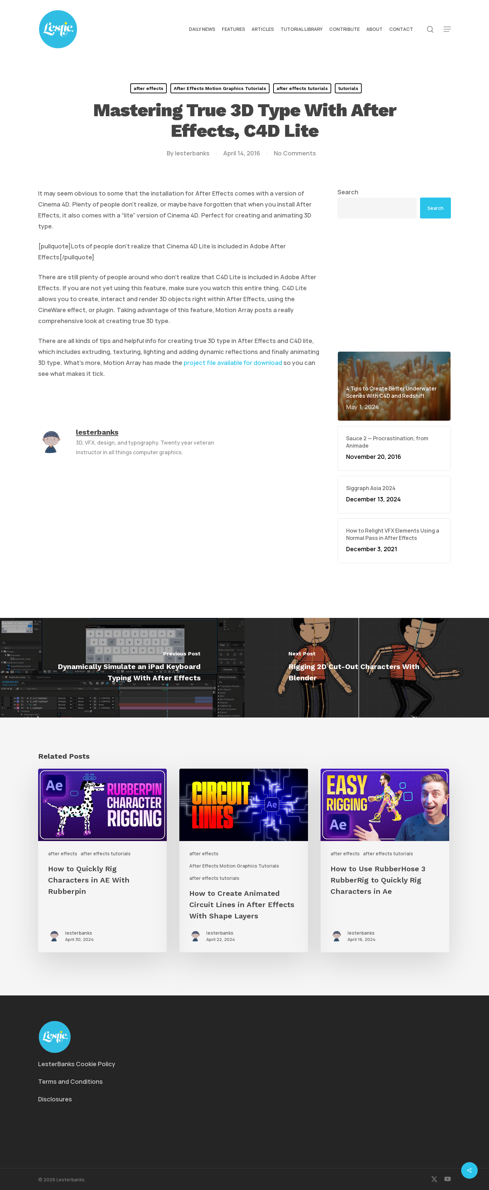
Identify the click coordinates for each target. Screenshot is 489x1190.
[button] (447, 29)
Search (347, 192)
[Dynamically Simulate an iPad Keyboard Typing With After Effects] (122, 668)
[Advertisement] (394, 284)
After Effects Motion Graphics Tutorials (220, 88)
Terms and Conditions (70, 1081)
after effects (148, 88)
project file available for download (233, 363)
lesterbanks (192, 153)
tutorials (348, 88)
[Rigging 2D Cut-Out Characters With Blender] (367, 668)
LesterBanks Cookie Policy (76, 1064)
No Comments (295, 153)
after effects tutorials (302, 88)
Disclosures (55, 1099)
